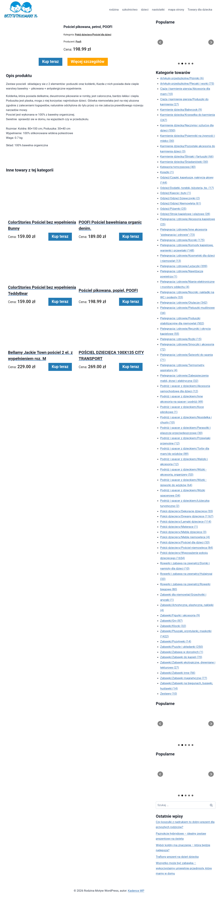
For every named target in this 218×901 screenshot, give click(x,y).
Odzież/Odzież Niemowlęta (180, 203)
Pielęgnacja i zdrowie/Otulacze (183, 302)
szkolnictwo (129, 9)
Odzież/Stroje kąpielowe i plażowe (185, 214)
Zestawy (168, 693)
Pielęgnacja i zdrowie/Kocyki (182, 240)
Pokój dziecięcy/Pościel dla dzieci (185, 542)
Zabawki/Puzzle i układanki (181, 646)
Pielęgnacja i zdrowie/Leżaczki (183, 266)
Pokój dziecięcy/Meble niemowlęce (185, 537)
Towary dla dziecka (200, 9)
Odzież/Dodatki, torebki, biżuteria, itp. (187, 188)
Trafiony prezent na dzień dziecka (177, 856)
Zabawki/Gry (171, 620)
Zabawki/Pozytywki (175, 641)
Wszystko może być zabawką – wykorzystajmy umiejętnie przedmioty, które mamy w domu (184, 868)
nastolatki (158, 9)
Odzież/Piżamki (173, 208)
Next (211, 42)
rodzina (114, 9)
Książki (167, 172)
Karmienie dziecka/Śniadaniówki (184, 161)
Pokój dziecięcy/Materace (179, 526)
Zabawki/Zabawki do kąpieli (181, 657)
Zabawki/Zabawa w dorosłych (181, 652)
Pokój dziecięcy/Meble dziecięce (183, 532)
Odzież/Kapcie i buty (175, 193)
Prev (160, 42)
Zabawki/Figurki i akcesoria (180, 615)
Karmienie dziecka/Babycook (181, 109)
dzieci (145, 9)
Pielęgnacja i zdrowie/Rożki (180, 339)
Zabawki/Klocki (173, 626)
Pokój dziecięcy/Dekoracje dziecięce (186, 511)
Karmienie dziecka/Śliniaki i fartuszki (187, 156)
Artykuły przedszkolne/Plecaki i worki (187, 83)
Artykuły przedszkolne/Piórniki (182, 78)
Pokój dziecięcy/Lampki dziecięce (185, 521)
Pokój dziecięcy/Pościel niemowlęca (186, 547)
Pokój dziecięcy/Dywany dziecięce (186, 516)
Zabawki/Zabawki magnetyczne (183, 678)
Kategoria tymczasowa (178, 167)
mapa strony (176, 9)
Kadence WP (136, 890)
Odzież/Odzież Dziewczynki (180, 198)
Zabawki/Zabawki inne (177, 672)
